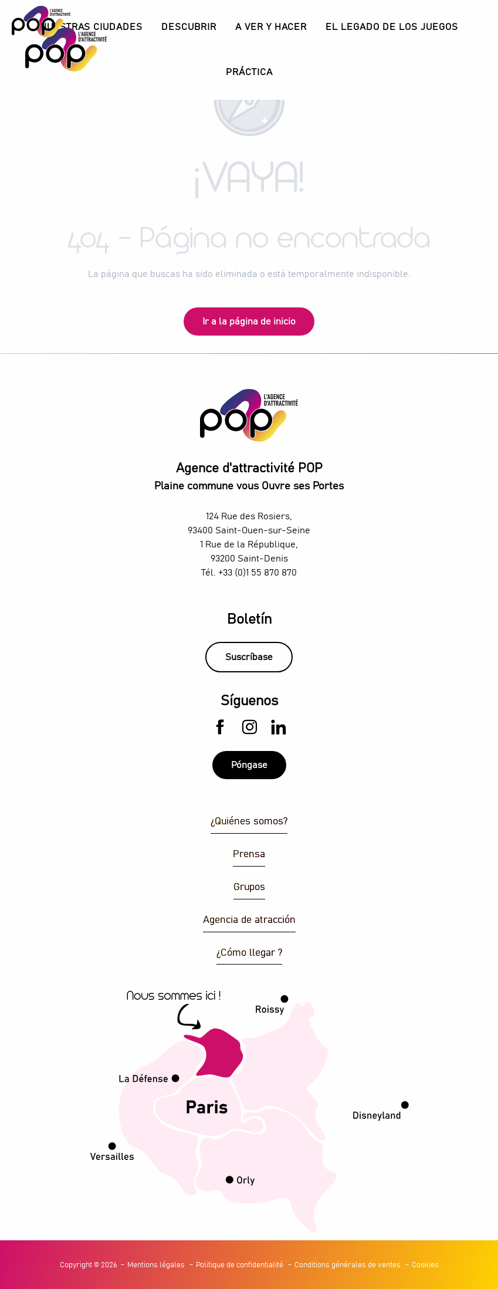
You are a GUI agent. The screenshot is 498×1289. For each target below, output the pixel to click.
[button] (189, 27)
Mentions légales (156, 1265)
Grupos (249, 887)
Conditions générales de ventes (347, 1265)
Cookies (425, 1265)
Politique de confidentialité (239, 1265)
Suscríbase (249, 657)
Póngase (249, 765)
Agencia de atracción (249, 920)
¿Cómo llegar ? (249, 953)
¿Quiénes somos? (249, 822)
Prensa (249, 855)
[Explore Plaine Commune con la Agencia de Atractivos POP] (41, 22)
